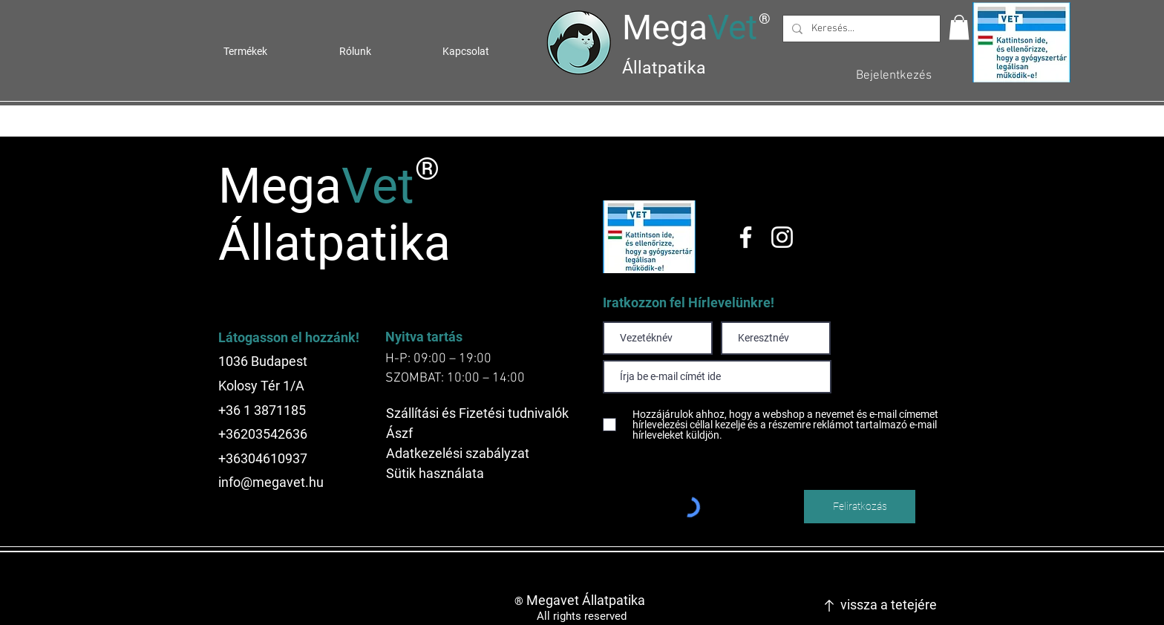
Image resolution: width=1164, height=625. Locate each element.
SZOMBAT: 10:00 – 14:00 (455, 378)
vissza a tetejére (888, 604)
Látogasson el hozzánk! (288, 337)
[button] (959, 27)
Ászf (399, 433)
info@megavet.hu (271, 482)
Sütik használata (435, 473)
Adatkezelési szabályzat (457, 453)
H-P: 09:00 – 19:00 (438, 359)
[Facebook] (745, 237)
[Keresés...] (860, 29)
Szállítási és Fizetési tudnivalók (477, 413)
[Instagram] (782, 237)
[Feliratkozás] (859, 506)
